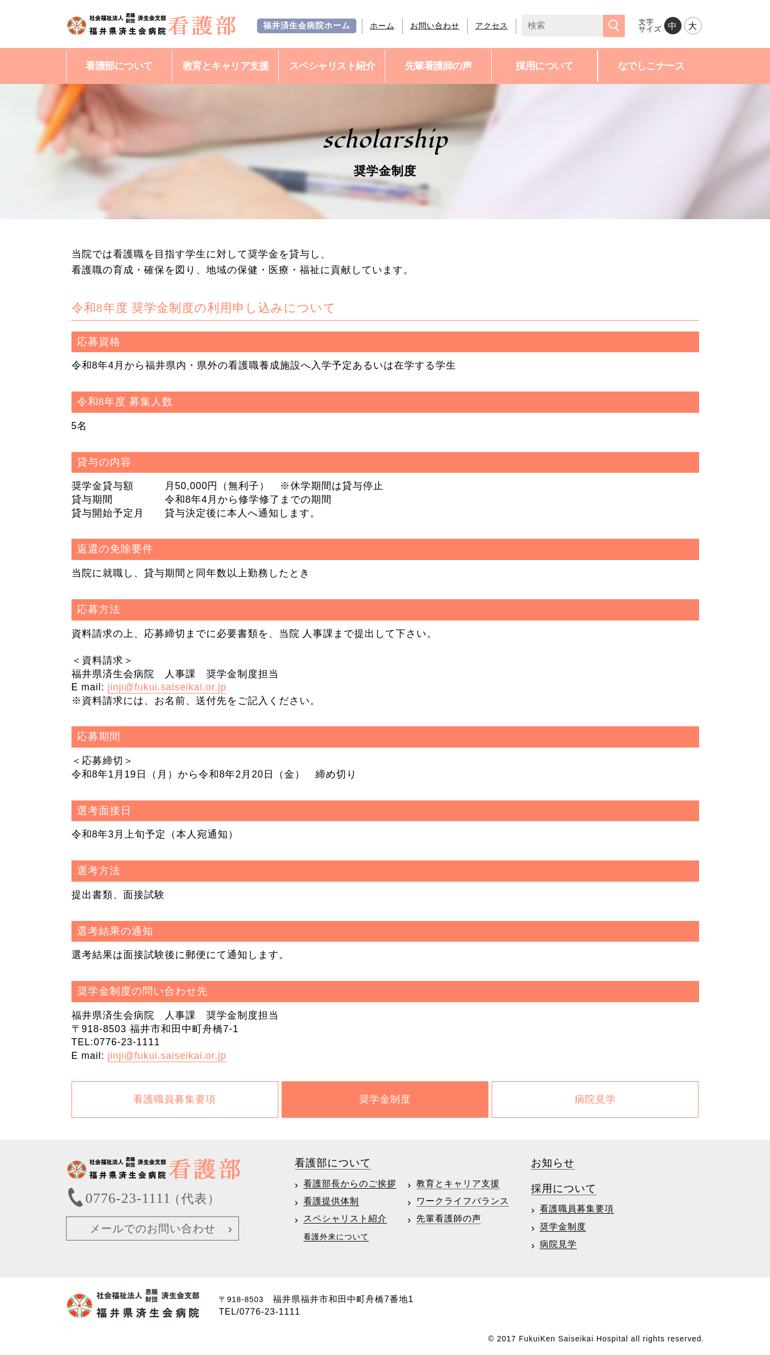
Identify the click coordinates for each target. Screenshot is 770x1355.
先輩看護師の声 (438, 66)
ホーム (382, 26)
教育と (226, 66)
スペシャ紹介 (332, 66)
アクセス (491, 26)
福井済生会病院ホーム (306, 25)
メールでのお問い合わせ (152, 1228)
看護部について (119, 66)
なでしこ (651, 66)
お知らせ (553, 1163)
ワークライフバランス (462, 1201)
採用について (544, 66)
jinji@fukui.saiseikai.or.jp (167, 687)
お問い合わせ (434, 26)
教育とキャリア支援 (458, 1183)
